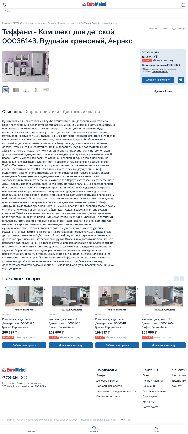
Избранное (94, 429)
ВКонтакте (179, 380)
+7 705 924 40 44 (14, 377)
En (129, 419)
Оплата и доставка (108, 396)
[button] (176, 278)
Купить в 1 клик (163, 91)
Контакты (148, 401)
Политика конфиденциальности (116, 391)
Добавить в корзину (158, 79)
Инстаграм (179, 375)
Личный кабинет (153, 380)
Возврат (101, 375)
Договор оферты (107, 380)
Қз (125, 419)
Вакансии (149, 385)
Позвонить (157, 429)
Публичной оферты (160, 72)
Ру (121, 419)
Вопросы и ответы (154, 391)
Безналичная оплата (109, 386)
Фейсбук (177, 386)
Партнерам (150, 396)
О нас (146, 375)
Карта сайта (150, 407)
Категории (31, 429)
